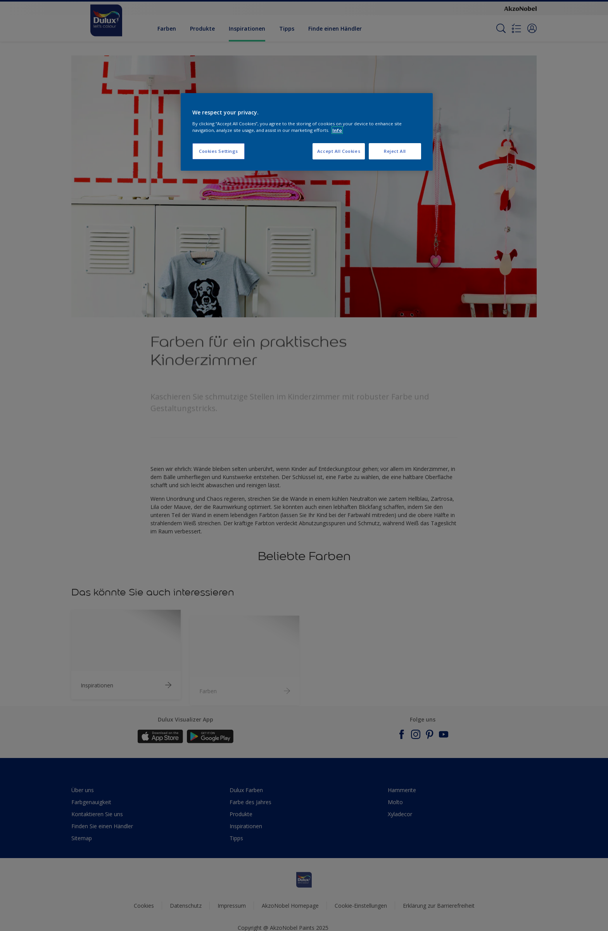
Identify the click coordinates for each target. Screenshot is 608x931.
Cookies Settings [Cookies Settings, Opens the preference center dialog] (218, 151)
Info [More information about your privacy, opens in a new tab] (337, 130)
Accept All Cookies (338, 151)
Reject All (395, 151)
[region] (307, 132)
